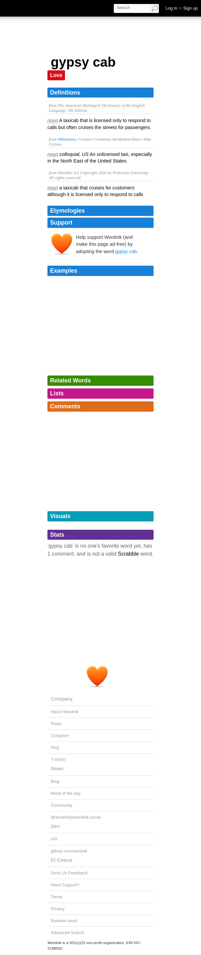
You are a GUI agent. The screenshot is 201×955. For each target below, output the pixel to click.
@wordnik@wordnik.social (75, 817)
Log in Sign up (182, 8)
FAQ (55, 747)
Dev (55, 826)
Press (56, 723)
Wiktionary (67, 139)
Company (62, 699)
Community (61, 805)
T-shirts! (58, 759)
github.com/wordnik (69, 851)
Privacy (58, 908)
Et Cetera (61, 860)
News (57, 768)
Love (56, 75)
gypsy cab (126, 251)
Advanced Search (67, 932)
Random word (64, 920)
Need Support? (65, 884)
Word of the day (66, 793)
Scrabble (128, 554)
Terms (56, 896)
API (54, 839)
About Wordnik (65, 711)
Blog (55, 781)
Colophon (60, 735)
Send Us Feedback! (69, 872)
